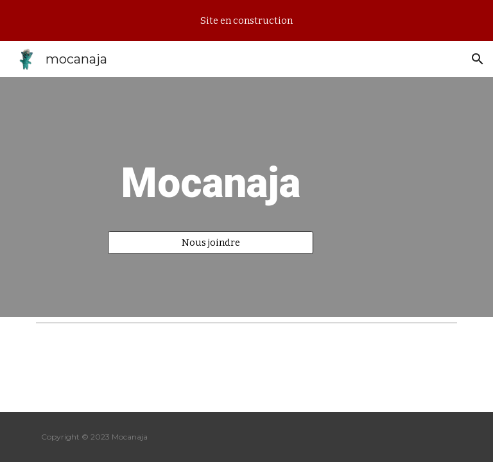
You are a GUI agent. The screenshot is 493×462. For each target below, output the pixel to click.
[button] (477, 59)
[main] (210, 185)
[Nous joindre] (210, 242)
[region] (246, 20)
